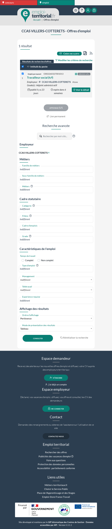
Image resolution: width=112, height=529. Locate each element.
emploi (44, 2)
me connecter (56, 408)
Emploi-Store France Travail (56, 496)
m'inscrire (56, 377)
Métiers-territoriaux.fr (56, 485)
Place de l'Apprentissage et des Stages (56, 493)
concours (8, 2)
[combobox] (56, 169)
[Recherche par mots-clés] (57, 136)
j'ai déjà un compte (56, 384)
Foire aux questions (56, 460)
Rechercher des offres (56, 452)
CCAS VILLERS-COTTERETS (55, 82)
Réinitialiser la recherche (74, 337)
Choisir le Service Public (56, 489)
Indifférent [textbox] (25, 279)
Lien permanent (56, 116)
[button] (73, 136)
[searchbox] (56, 169)
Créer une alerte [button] (69, 53)
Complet (29, 260)
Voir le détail (81, 89)
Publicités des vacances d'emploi (55, 456)
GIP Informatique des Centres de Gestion (66, 522)
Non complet (47, 260)
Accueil (37, 19)
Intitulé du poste (37, 66)
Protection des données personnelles (56, 464)
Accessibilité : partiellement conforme (56, 468)
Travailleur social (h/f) (40, 77)
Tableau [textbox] (24, 328)
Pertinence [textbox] (26, 318)
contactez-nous (56, 436)
